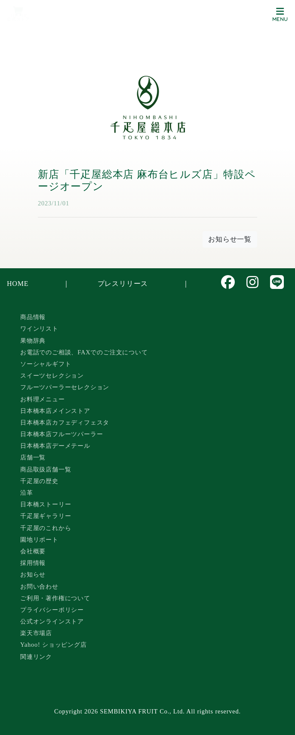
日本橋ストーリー (45, 504)
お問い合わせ (39, 586)
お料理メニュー (42, 399)
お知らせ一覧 (230, 239)
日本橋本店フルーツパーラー (61, 434)
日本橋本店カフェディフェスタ (64, 422)
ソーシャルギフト (45, 363)
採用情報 (33, 562)
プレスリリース (123, 283)
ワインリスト (39, 328)
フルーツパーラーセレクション (64, 387)
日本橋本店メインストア (55, 410)
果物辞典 (33, 340)
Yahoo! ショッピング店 (53, 644)
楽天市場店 (36, 633)
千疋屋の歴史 (39, 481)
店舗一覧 (33, 457)
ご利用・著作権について (55, 598)
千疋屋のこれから (45, 527)
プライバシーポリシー (52, 609)
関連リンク (36, 656)
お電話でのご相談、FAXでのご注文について (84, 352)
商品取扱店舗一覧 (45, 469)
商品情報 (33, 316)
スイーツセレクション (52, 375)
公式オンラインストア (52, 621)
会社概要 (33, 551)
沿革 (26, 492)
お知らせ (33, 574)
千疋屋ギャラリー (45, 515)
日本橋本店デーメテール (55, 445)
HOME (17, 283)
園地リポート (39, 539)
